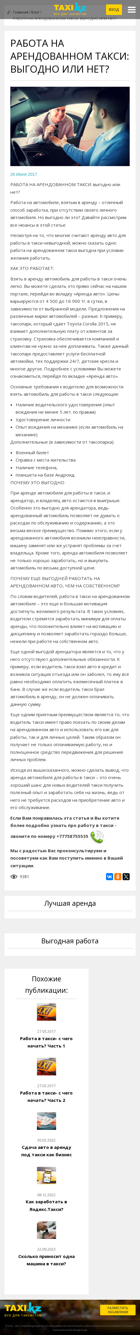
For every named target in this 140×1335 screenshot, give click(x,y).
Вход (114, 9)
